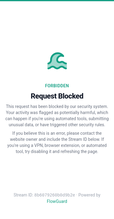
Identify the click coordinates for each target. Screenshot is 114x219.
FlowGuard (57, 201)
